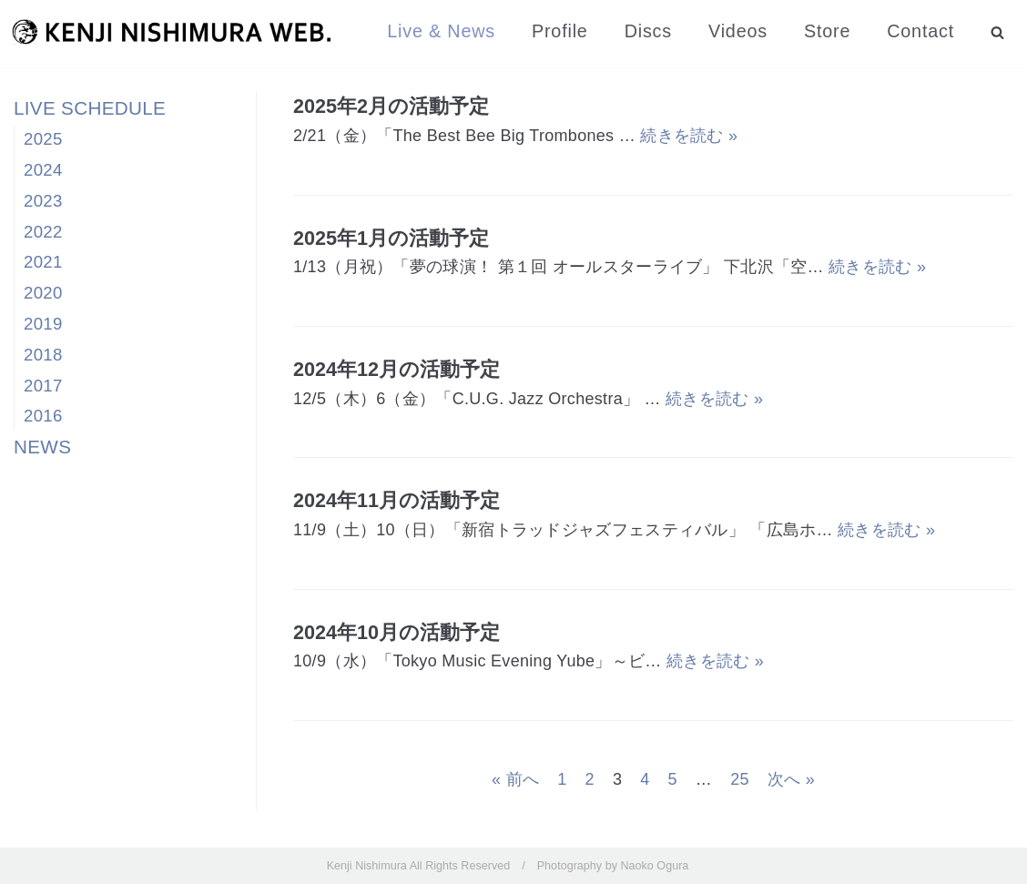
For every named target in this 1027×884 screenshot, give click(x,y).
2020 (43, 292)
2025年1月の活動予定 (391, 238)
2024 (43, 169)
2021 (43, 261)
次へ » (791, 779)
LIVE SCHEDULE (90, 107)
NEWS (42, 446)
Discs (648, 31)
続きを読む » (688, 136)
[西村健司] (171, 32)
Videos (738, 31)
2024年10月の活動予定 (396, 632)
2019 (43, 323)
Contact (920, 31)
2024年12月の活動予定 (396, 369)
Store (827, 31)
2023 (43, 200)
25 (739, 779)
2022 (43, 231)
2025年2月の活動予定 (391, 106)
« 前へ (515, 779)
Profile (560, 31)
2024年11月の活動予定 (396, 500)
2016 (43, 415)
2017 (43, 385)
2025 (43, 138)
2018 (43, 354)
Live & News (441, 31)
